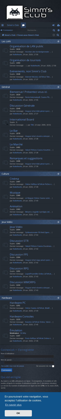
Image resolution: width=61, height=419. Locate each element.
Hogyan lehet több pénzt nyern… (38, 111)
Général (6, 86)
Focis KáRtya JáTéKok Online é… (38, 338)
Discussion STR (19, 241)
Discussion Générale (22, 105)
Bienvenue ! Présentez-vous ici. (28, 92)
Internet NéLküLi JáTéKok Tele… (38, 77)
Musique (15, 192)
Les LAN (6, 41)
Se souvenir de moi (45, 366)
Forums (24, 26)
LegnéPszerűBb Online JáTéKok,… (39, 274)
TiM (32, 125)
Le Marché (16, 144)
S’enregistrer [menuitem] (59, 26)
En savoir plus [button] (13, 404)
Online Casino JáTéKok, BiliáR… (38, 308)
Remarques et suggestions (26, 158)
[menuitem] (57, 35)
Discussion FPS (19, 254)
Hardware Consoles (22, 316)
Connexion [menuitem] (54, 26)
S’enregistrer (26, 350)
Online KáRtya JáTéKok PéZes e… (39, 184)
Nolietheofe (17, 54)
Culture (5, 173)
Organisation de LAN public (26, 46)
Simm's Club (13, 25)
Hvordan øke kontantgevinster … (38, 52)
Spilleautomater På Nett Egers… (38, 232)
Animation (16, 206)
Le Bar (14, 130)
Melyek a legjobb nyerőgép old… (38, 212)
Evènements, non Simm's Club (28, 71)
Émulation (16, 330)
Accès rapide (3, 26)
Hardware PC (18, 303)
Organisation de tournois (25, 60)
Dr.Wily (23, 333)
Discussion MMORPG (22, 282)
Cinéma (14, 178)
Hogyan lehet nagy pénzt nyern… (38, 260)
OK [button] (18, 413)
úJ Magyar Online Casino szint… (38, 198)
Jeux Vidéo (7, 221)
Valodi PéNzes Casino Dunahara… (39, 246)
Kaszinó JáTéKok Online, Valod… (38, 322)
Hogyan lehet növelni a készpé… (38, 136)
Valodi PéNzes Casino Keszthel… (38, 150)
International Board (22, 119)
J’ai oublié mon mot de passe (12, 366)
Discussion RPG (19, 268)
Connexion (8, 30)
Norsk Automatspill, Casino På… (38, 97)
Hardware (7, 297)
